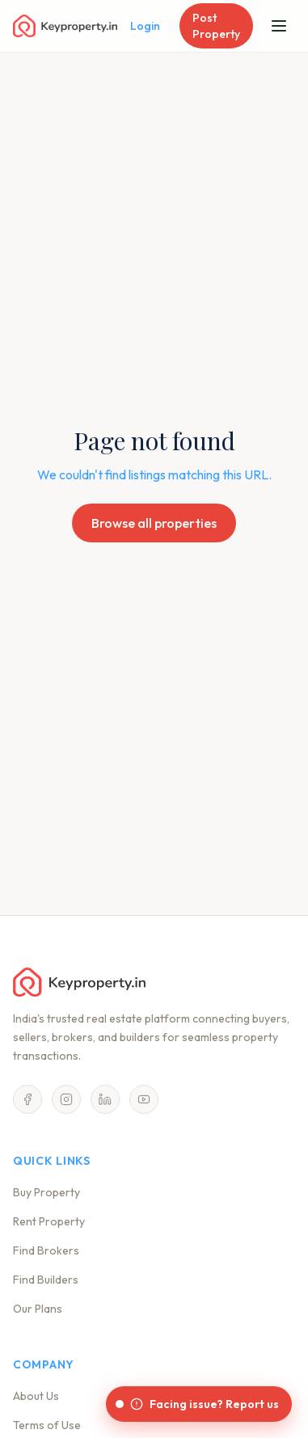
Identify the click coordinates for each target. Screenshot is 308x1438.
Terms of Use (47, 1425)
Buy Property (46, 1192)
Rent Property (49, 1221)
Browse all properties (154, 523)
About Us (36, 1396)
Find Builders (45, 1279)
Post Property (216, 26)
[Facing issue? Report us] (199, 1404)
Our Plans (37, 1308)
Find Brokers (46, 1250)
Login (145, 26)
